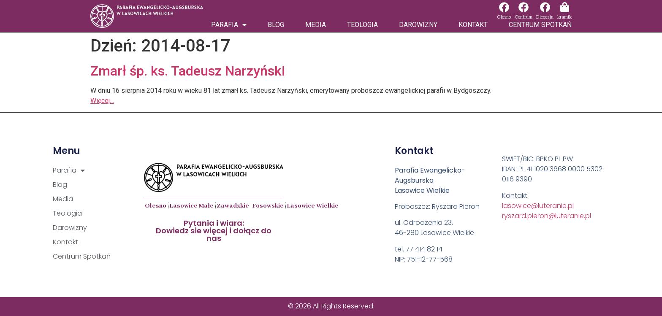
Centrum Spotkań (540, 25)
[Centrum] (523, 7)
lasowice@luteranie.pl (538, 206)
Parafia (229, 25)
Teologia (362, 25)
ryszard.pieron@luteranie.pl (546, 216)
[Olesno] (504, 7)
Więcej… (102, 101)
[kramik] (564, 7)
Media (315, 25)
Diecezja (544, 17)
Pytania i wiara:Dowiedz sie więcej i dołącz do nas (213, 230)
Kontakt (473, 25)
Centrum (523, 17)
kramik (564, 17)
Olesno (504, 17)
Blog (276, 25)
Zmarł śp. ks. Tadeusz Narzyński (187, 71)
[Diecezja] (545, 7)
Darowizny (418, 25)
